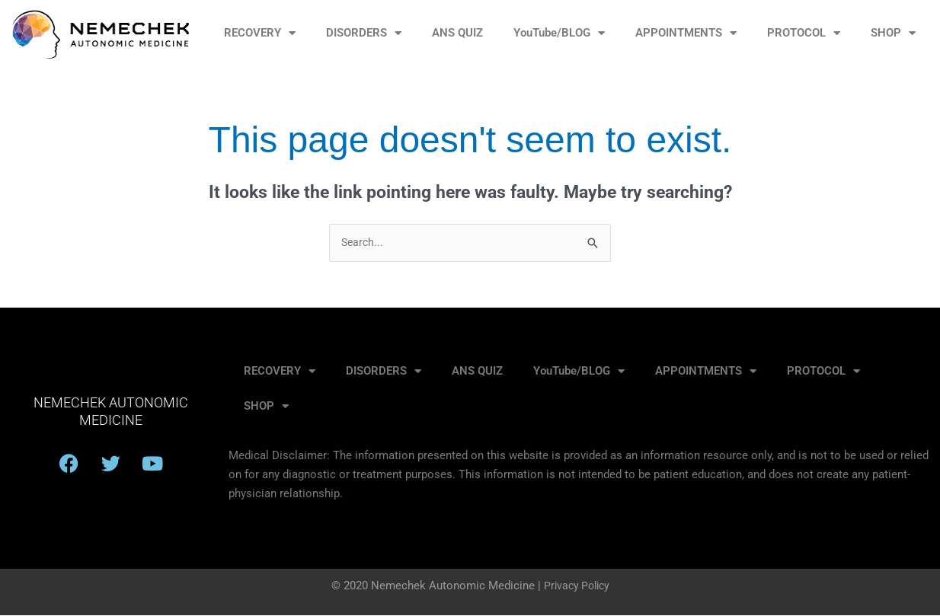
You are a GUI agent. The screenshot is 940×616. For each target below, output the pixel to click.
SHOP (893, 33)
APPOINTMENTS (686, 33)
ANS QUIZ (457, 33)
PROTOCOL (803, 33)
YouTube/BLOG (559, 33)
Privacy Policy (576, 586)
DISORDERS (363, 33)
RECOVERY (260, 33)
